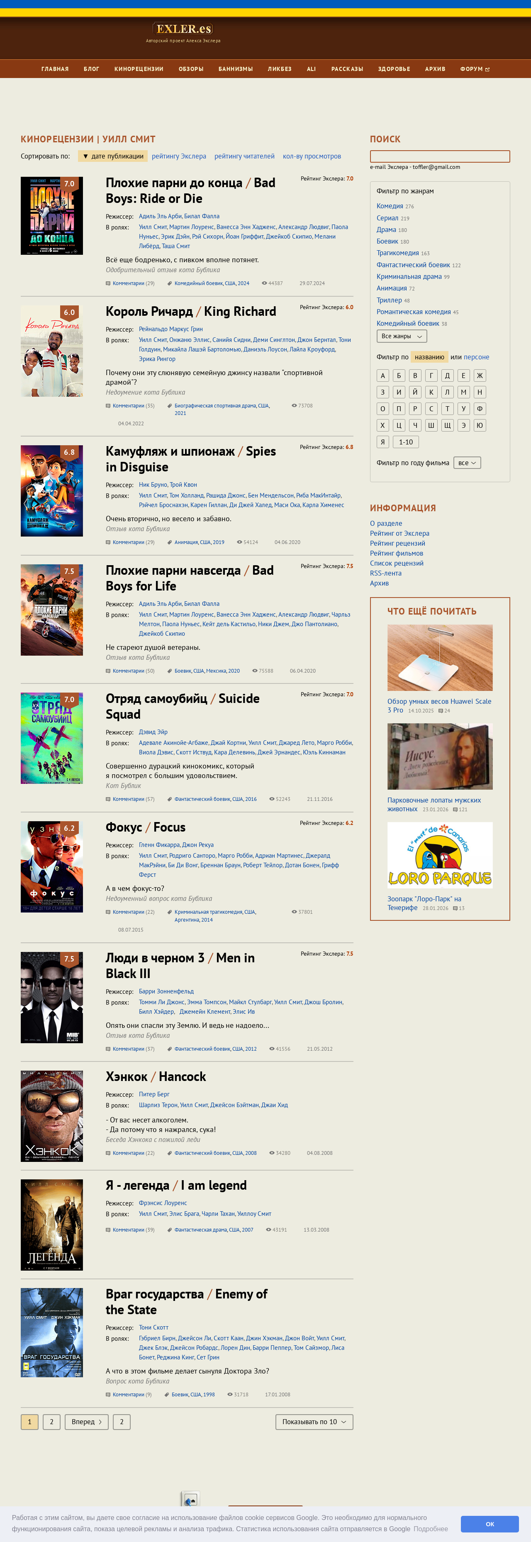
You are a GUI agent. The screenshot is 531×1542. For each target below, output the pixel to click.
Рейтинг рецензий (397, 543)
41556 (279, 1048)
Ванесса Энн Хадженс (246, 227)
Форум (474, 69)
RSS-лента (386, 573)
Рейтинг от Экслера (399, 533)
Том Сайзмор (311, 1348)
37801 (302, 911)
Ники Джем (273, 624)
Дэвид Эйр (153, 732)
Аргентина (187, 919)
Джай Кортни (228, 743)
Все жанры (402, 336)
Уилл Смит (153, 227)
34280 (279, 1152)
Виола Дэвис (156, 752)
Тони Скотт (153, 1327)
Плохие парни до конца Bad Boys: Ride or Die (190, 190)
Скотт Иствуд (194, 752)
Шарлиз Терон (158, 1105)
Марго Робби (334, 743)
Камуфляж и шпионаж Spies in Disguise (191, 458)
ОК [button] (490, 1524)
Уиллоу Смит (254, 1213)
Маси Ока (287, 505)
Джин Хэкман (264, 1338)
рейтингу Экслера (179, 156)
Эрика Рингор (157, 359)
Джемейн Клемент (203, 1011)
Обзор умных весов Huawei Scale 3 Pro (439, 706)
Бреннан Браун (220, 865)
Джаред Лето (296, 743)
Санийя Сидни (231, 340)
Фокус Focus (146, 826)
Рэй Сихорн (207, 236)
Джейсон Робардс (194, 1348)
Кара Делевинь (234, 752)
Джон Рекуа (198, 845)
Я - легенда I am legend (176, 1184)
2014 (207, 919)
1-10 (406, 441)
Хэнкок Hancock (156, 1076)
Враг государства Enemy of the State (186, 1301)
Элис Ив (244, 1011)
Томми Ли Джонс (162, 1002)
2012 (251, 1048)
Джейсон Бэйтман (234, 1105)
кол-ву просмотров (312, 156)
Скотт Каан (229, 1338)
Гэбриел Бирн (157, 1338)
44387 (272, 283)
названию (429, 356)
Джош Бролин (323, 1002)
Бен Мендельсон (271, 495)
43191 (276, 1229)
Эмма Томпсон (207, 1002)
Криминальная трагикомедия (208, 911)
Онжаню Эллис (189, 340)
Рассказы (347, 69)
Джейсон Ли (194, 1338)
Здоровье (394, 69)
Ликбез (280, 69)
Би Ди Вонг (183, 865)
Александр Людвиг (303, 227)
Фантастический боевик (202, 799)
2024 (243, 283)
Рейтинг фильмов (396, 553)
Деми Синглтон (274, 340)
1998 (209, 1394)
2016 (251, 799)
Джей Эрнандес (279, 752)
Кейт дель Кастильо (229, 624)
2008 (251, 1152)
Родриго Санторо (192, 855)
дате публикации (118, 156)
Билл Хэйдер (156, 1011)
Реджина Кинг (175, 1357)
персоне (477, 356)
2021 (180, 413)
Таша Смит (176, 246)
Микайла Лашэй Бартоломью (202, 349)
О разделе (386, 523)
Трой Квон (183, 484)
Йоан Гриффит (244, 236)
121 (460, 809)
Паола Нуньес (181, 624)
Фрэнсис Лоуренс (163, 1203)
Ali (312, 69)
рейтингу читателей (244, 156)
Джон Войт (299, 1338)
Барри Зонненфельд (166, 991)
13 (459, 908)
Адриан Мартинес (279, 855)
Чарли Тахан (218, 1213)
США (230, 283)
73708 (302, 405)
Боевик (183, 670)
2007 (247, 1229)
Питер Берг (154, 1094)
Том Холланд (186, 495)
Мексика (216, 670)
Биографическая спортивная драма (215, 405)
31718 (237, 1394)
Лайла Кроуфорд (312, 349)
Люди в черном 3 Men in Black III (180, 965)
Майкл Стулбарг (250, 1002)
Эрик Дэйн (175, 236)
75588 (262, 670)
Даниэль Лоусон (265, 349)
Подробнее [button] (431, 1528)
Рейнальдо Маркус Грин (171, 329)
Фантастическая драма (201, 1229)
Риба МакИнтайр (318, 495)
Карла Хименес (323, 505)
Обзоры (191, 69)
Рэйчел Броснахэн (163, 505)
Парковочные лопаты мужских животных (434, 804)
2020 (234, 670)
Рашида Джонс (226, 495)
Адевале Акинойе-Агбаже (173, 743)
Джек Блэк (153, 1348)
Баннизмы (236, 69)
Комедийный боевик (199, 283)
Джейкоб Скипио (289, 236)
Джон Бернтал (316, 340)
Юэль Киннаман (324, 752)
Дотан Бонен (302, 865)
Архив (435, 69)
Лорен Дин (235, 1348)
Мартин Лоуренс (191, 227)
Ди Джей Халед (250, 505)
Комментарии (130, 283)
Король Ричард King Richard (191, 311)
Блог (92, 69)
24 (444, 710)
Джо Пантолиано (314, 624)
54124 (247, 542)
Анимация (186, 542)
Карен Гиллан (208, 505)
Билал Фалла (201, 216)
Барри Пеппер (272, 1348)
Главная (55, 69)
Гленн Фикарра (159, 845)
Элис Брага (184, 1213)
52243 (279, 799)
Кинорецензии (139, 69)
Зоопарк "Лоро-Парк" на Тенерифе (424, 903)
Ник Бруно (153, 484)
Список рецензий (397, 563)
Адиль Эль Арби (160, 216)
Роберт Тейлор (263, 865)
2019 (218, 542)
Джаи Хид (274, 1105)
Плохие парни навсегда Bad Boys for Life (190, 577)
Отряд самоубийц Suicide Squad (183, 705)
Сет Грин (208, 1357)
